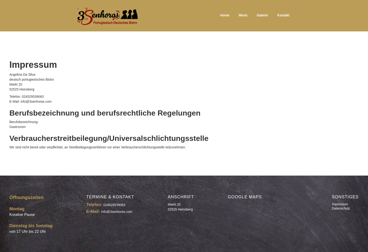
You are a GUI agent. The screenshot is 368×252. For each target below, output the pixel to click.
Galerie (262, 15)
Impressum (340, 204)
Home (225, 15)
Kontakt (283, 15)
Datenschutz (341, 208)
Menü (243, 15)
